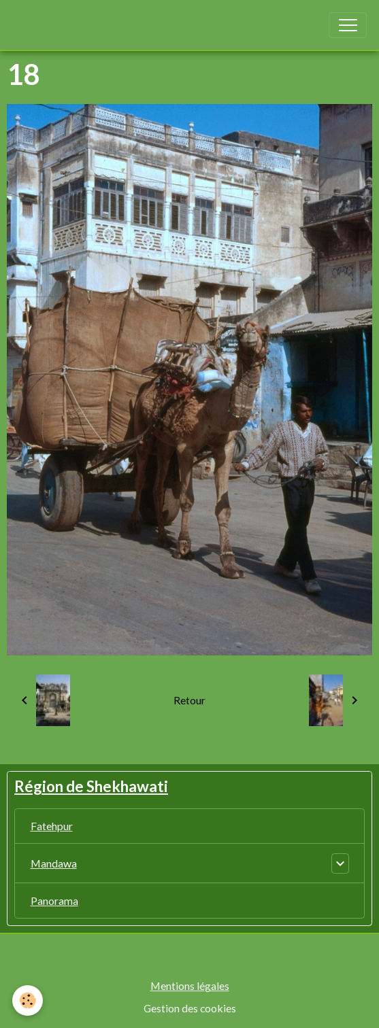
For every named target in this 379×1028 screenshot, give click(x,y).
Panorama (54, 900)
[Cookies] (27, 1000)
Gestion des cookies (190, 1007)
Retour (189, 699)
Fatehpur (52, 825)
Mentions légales (189, 985)
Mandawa (54, 863)
